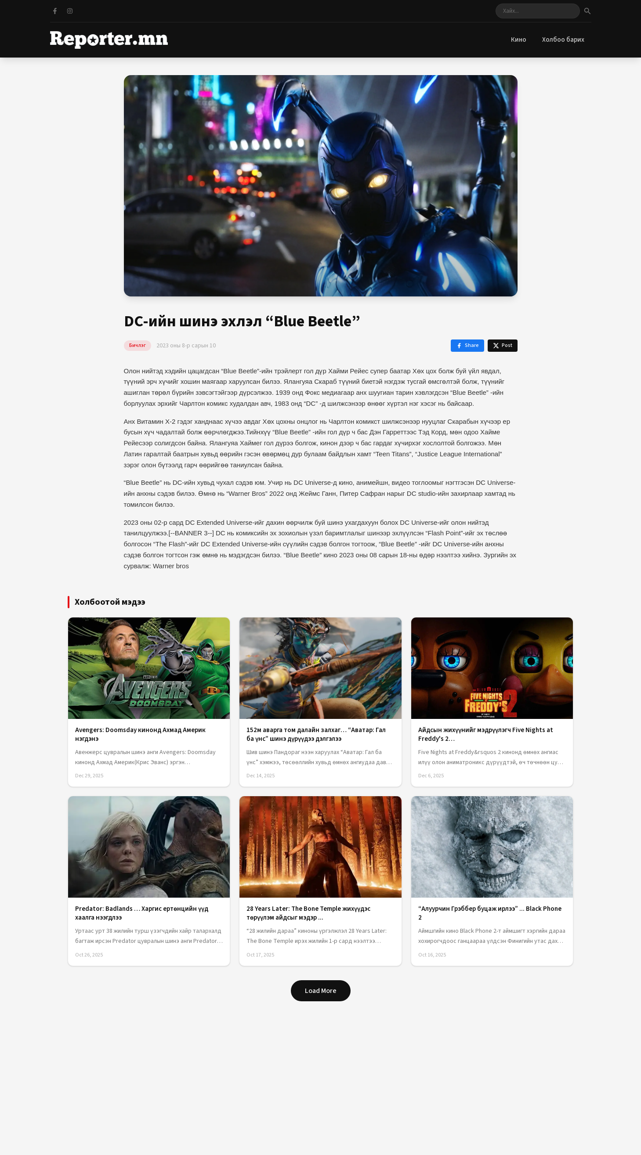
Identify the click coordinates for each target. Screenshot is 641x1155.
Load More (321, 991)
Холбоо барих (563, 39)
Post (502, 345)
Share (467, 345)
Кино (518, 39)
